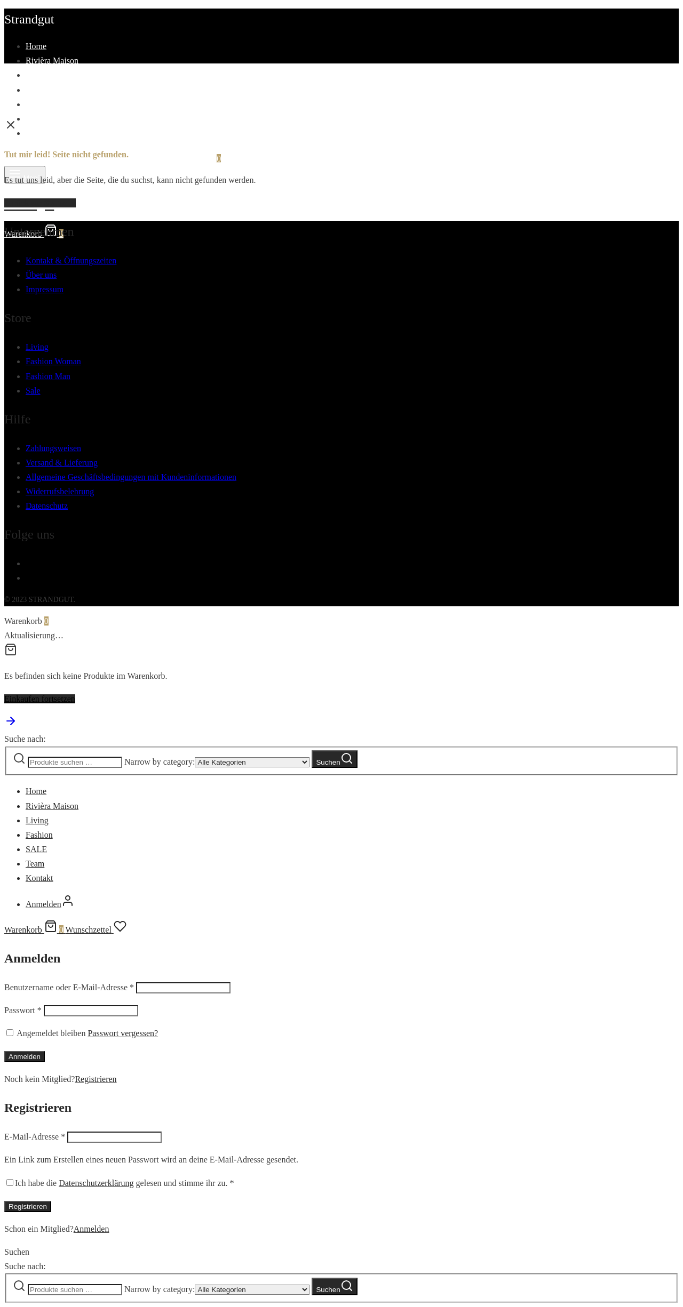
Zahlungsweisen (53, 448)
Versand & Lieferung (62, 462)
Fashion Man (48, 376)
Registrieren (95, 1079)
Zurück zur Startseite (40, 202)
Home (36, 46)
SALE (36, 104)
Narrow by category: (159, 761)
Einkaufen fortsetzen (39, 698)
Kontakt (39, 133)
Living (37, 74)
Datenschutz (47, 505)
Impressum (44, 289)
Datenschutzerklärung (96, 1183)
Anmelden (25, 1057)
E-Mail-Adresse (34, 1136)
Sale (33, 390)
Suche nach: (25, 738)
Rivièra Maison (52, 60)
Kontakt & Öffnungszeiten (71, 260)
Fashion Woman (53, 361)
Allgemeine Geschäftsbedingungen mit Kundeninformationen (131, 477)
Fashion (39, 89)
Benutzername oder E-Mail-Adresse (69, 987)
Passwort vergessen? (123, 1033)
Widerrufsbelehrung (60, 491)
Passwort (23, 1010)
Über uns (41, 274)
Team (35, 118)
